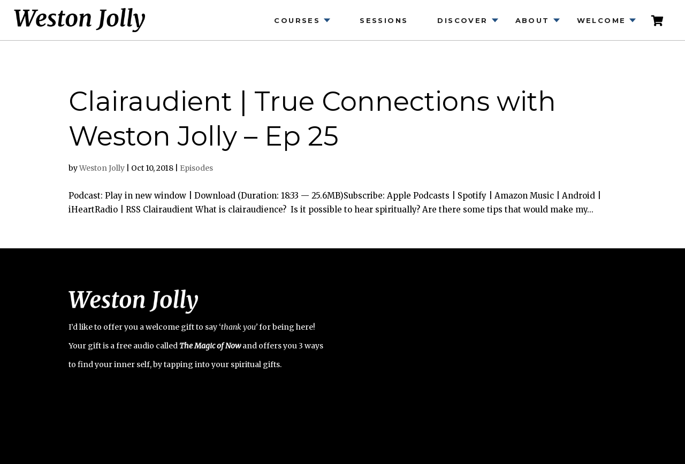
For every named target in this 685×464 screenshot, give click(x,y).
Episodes (196, 168)
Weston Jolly (102, 168)
